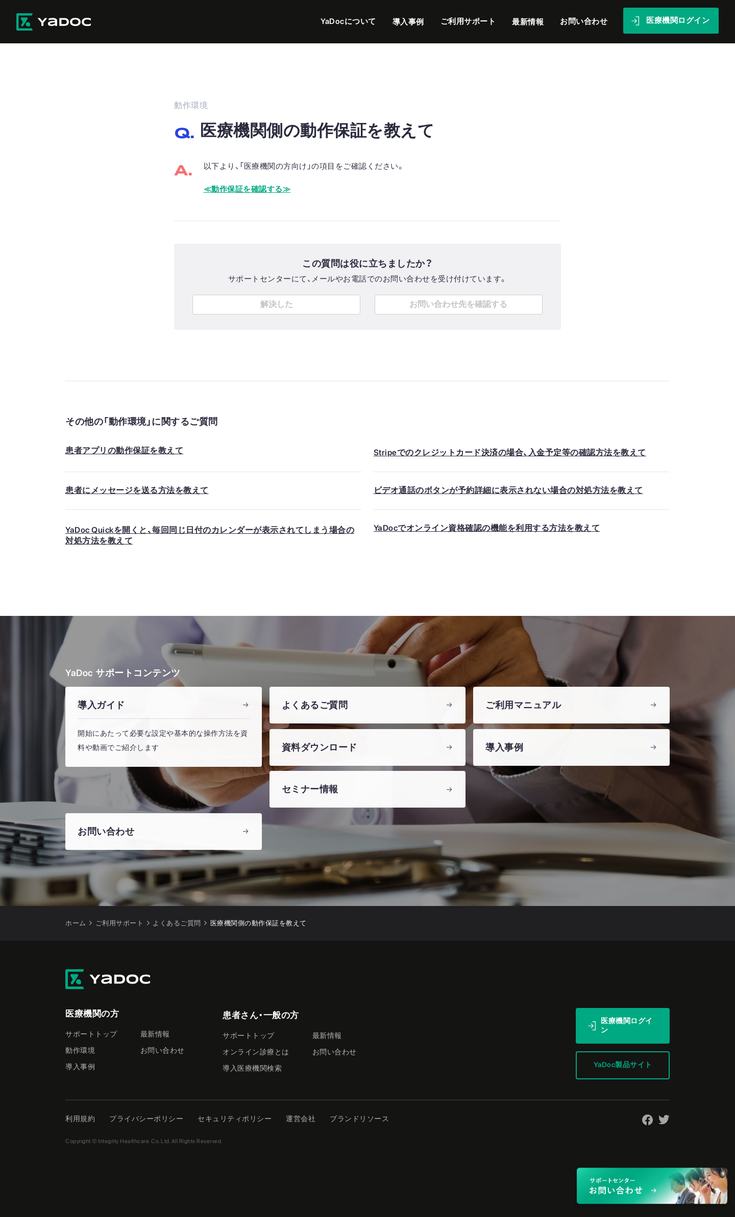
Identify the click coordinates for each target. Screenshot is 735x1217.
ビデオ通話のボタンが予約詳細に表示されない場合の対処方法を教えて (508, 488)
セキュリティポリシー (235, 1116)
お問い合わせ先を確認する (458, 301)
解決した (276, 301)
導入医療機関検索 (252, 1065)
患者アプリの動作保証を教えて (124, 448)
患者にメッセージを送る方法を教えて (137, 488)
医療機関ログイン (627, 1022)
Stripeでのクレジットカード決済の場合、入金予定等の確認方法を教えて (510, 450)
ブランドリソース (359, 1116)
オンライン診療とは (256, 1049)
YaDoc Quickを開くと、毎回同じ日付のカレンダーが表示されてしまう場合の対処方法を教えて (209, 533)
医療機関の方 (92, 1011)
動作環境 (80, 1048)
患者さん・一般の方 (261, 1012)
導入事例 (412, 20)
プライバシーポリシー (146, 1116)
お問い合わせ (162, 1048)
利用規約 (80, 1116)
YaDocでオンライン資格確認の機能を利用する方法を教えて (487, 525)
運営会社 (300, 1116)
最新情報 (529, 20)
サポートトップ (91, 1031)
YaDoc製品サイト (623, 1062)
